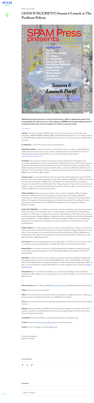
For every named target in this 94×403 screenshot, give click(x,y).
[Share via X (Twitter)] (27, 365)
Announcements (27, 359)
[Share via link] (32, 365)
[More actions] (91, 9)
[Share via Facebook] (22, 365)
